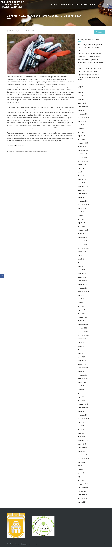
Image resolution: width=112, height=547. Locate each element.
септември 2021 (83, 292)
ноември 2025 (82, 110)
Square (23, 544)
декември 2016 (83, 488)
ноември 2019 (82, 371)
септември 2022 (83, 248)
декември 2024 (83, 150)
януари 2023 (82, 234)
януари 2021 (82, 321)
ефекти (27, 151)
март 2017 (81, 480)
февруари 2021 (83, 317)
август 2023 (82, 208)
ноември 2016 (82, 491)
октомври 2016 (83, 495)
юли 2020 (81, 342)
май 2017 (81, 473)
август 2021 (82, 295)
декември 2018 (83, 408)
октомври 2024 (83, 157)
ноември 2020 (82, 328)
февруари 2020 (83, 361)
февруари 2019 (83, 404)
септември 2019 (83, 379)
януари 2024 (82, 190)
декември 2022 (83, 237)
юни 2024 (81, 172)
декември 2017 (83, 448)
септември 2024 (83, 161)
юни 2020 (81, 346)
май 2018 (81, 429)
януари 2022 (82, 277)
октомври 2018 (83, 415)
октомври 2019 (83, 375)
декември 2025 (83, 107)
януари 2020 (82, 364)
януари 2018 (82, 444)
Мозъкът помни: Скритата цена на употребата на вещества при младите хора (91, 62)
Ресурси (100, 4)
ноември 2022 (82, 241)
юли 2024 (81, 168)
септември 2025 (83, 118)
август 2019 (82, 382)
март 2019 (81, 400)
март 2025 (81, 139)
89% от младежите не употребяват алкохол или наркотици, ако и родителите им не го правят (90, 47)
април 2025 (81, 136)
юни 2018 (81, 426)
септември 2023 (83, 205)
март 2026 (81, 96)
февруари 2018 (83, 440)
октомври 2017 (83, 455)
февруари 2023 (83, 230)
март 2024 (81, 183)
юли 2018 (81, 422)
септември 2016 (83, 498)
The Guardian (19, 146)
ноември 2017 (82, 451)
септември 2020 (83, 335)
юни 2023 (81, 215)
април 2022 (81, 266)
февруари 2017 (83, 484)
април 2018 (81, 433)
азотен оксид (20, 151)
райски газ (44, 151)
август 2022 (82, 252)
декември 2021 (83, 281)
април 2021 (81, 310)
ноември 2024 (82, 154)
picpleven (20, 31)
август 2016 (82, 502)
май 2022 (81, 263)
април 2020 (81, 353)
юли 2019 (81, 386)
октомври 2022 (83, 244)
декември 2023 (83, 194)
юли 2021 (81, 299)
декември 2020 (83, 324)
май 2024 (81, 176)
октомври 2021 (83, 288)
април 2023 (81, 223)
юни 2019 (81, 390)
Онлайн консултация (66, 4)
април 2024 (81, 179)
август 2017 (82, 462)
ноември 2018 (82, 411)
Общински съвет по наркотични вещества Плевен (12, 4)
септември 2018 (83, 419)
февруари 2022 (83, 274)
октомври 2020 (83, 331)
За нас (53, 4)
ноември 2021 (82, 284)
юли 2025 (81, 125)
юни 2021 (81, 303)
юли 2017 (81, 466)
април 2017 (81, 477)
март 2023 (81, 226)
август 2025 (82, 121)
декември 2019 (83, 368)
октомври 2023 (83, 201)
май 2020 (81, 350)
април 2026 (81, 92)
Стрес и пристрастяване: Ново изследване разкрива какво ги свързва (88, 77)
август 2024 (82, 165)
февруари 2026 (83, 99)
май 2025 (81, 132)
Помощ (92, 4)
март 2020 (81, 357)
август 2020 (82, 339)
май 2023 (81, 219)
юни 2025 (81, 128)
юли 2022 (81, 255)
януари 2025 (82, 147)
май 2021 (81, 306)
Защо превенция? (82, 4)
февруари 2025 (83, 143)
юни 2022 (81, 259)
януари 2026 (82, 103)
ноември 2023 (82, 197)
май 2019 (81, 393)
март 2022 (81, 270)
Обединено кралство (34, 151)
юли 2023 (81, 212)
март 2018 (81, 437)
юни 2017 (81, 469)
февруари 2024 (83, 186)
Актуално (11, 151)
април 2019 (81, 397)
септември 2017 (83, 458)
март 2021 (81, 313)
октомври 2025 (83, 114)
